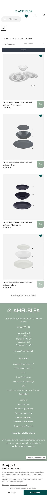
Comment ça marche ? (23, 364)
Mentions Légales (23, 417)
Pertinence (35, 44)
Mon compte (23, 404)
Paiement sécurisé (23, 413)
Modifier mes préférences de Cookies (24, 390)
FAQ (23, 373)
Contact (23, 400)
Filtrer (23, 50)
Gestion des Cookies (23, 426)
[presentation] (19, 458)
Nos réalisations (23, 377)
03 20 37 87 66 (23, 327)
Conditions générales (23, 409)
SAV (23, 386)
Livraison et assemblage (23, 381)
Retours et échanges (23, 422)
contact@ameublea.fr (24, 351)
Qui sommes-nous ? (23, 368)
